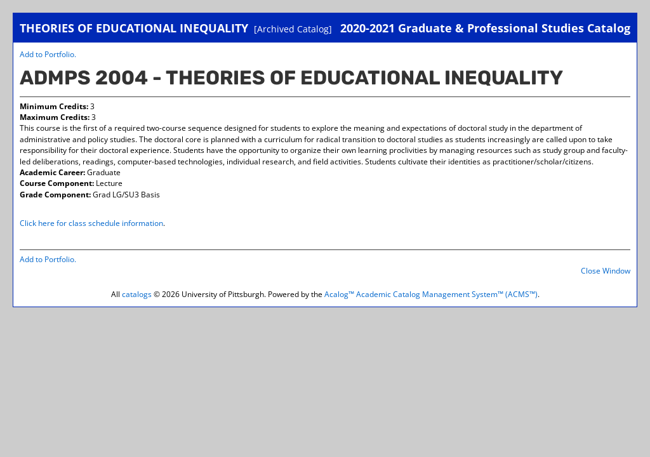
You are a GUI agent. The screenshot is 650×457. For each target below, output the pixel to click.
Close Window (605, 270)
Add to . (48, 54)
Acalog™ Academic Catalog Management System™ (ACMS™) (431, 294)
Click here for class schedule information (91, 223)
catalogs (137, 294)
